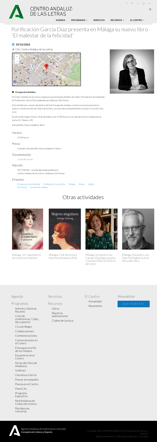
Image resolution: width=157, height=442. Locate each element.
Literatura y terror (26, 375)
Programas (79, 20)
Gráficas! (20, 370)
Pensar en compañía (26, 379)
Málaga (72, 184)
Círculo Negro (23, 326)
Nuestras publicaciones (60, 314)
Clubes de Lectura (62, 320)
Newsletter (95, 306)
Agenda (60, 20)
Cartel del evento (25, 159)
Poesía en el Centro (26, 384)
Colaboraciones (24, 331)
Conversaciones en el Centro (26, 341)
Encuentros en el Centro (25, 357)
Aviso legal (143, 436)
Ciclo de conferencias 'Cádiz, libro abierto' (27, 319)
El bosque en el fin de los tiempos (25, 349)
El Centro (137, 20)
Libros (55, 308)
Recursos (117, 20)
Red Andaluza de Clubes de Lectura (26, 402)
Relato (82, 184)
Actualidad (95, 301)
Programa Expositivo (21, 394)
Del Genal (22, 187)
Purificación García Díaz (54, 184)
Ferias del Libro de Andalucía (26, 364)
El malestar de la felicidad (28, 184)
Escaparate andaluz (39, 187)
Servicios (99, 20)
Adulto (91, 184)
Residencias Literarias (22, 410)
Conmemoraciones (26, 335)
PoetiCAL (21, 388)
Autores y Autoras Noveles (26, 310)
